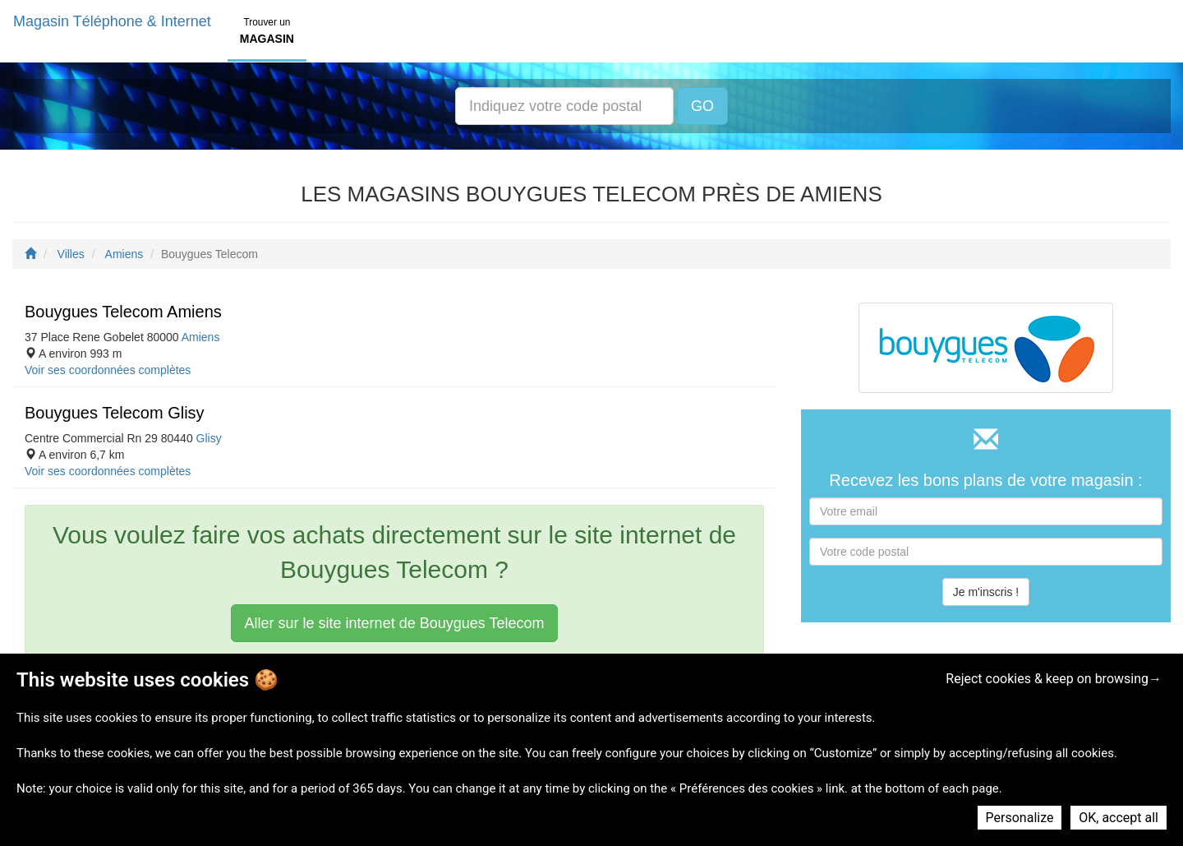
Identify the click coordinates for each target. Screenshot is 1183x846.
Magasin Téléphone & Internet (112, 21)
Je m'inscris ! (986, 592)
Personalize (1020, 817)
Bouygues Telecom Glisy (115, 413)
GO (702, 106)
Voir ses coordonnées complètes (108, 370)
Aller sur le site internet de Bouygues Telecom (395, 623)
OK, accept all (1118, 817)
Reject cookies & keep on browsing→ (1054, 679)
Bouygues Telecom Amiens (123, 312)
